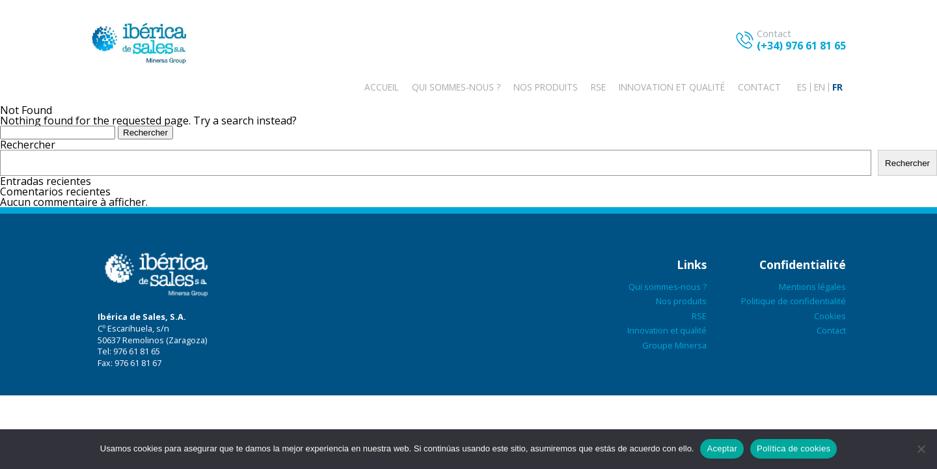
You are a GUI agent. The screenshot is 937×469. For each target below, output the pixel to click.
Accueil (381, 87)
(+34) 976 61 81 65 (801, 45)
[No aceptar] (920, 448)
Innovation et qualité (672, 87)
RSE (598, 87)
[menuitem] (802, 87)
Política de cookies (793, 448)
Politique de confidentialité (793, 301)
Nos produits (545, 87)
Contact (759, 87)
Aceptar (722, 448)
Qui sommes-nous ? (456, 87)
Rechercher (27, 144)
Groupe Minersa (674, 345)
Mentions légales (812, 286)
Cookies (830, 316)
